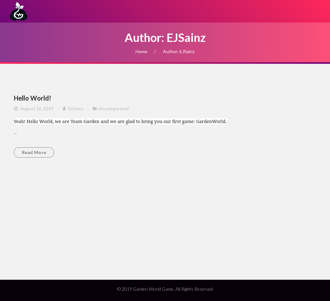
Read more (34, 152)
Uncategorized (113, 108)
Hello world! (32, 98)
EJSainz (76, 108)
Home (141, 51)
